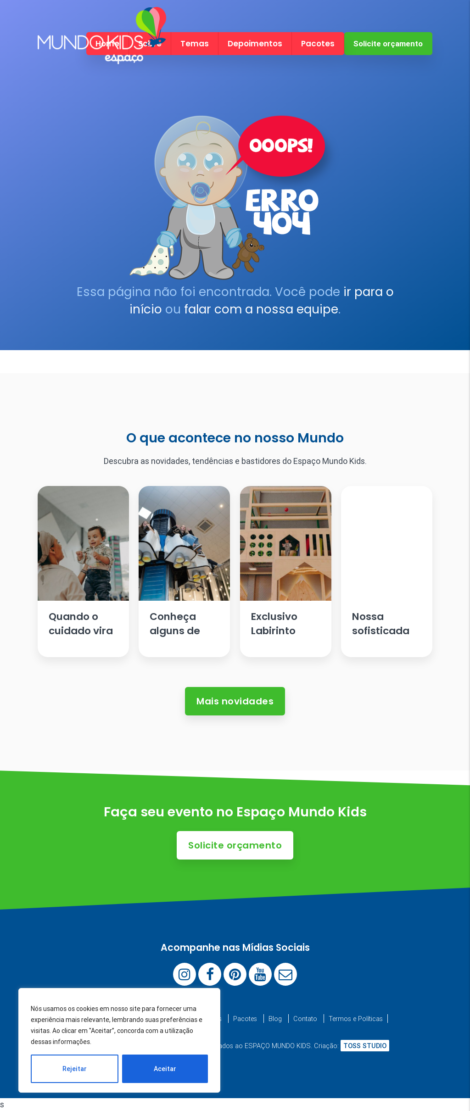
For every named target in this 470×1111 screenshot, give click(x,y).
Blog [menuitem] (275, 1018)
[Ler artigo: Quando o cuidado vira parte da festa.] (83, 571)
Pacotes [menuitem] (318, 43)
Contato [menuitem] (305, 1018)
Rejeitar (74, 1069)
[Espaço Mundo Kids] (102, 56)
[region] (119, 1040)
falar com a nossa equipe (261, 309)
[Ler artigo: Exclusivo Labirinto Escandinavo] (285, 571)
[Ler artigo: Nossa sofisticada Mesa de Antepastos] (386, 571)
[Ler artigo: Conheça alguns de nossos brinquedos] (184, 571)
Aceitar (165, 1069)
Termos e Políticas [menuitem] (356, 1018)
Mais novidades (235, 701)
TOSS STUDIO (364, 1045)
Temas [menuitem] (194, 43)
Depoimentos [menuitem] (255, 43)
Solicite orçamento (388, 44)
